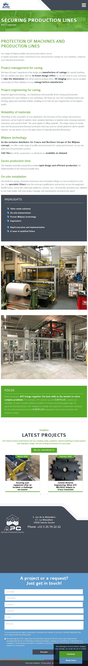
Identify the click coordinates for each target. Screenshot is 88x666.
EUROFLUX (60, 400)
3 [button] (47, 494)
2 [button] (44, 494)
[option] (22, 473)
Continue (71, 654)
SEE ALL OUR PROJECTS (44, 450)
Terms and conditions (32, 663)
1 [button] (40, 494)
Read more (71, 660)
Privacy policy (46, 663)
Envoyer (44, 652)
